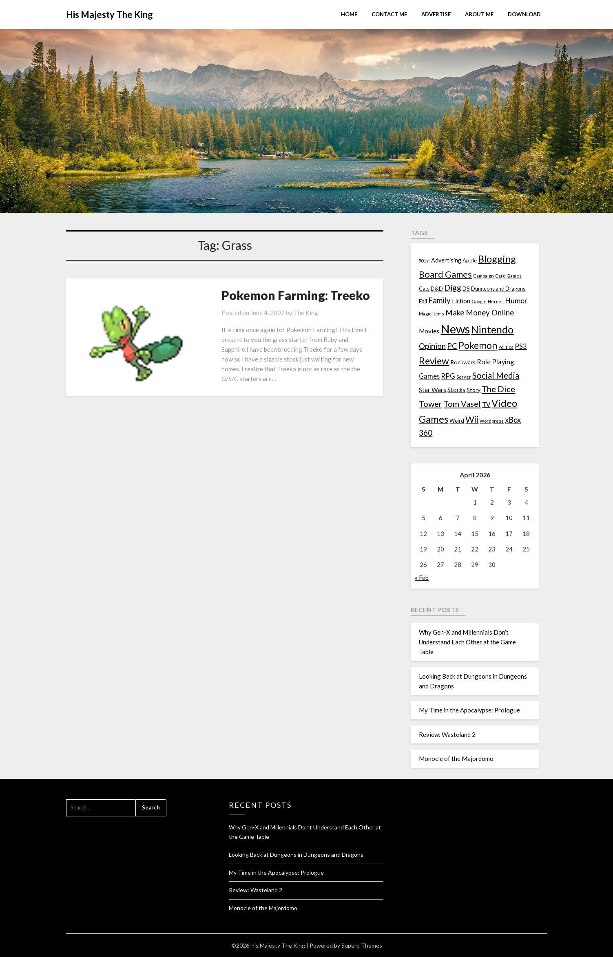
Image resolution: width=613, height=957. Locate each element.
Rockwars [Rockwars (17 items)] (463, 362)
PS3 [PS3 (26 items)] (521, 346)
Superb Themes (361, 945)
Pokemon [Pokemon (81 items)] (477, 345)
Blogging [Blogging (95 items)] (497, 259)
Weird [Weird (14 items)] (456, 420)
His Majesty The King (109, 14)
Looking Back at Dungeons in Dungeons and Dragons (296, 854)
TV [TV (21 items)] (486, 404)
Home (349, 14)
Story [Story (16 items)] (473, 389)
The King (289, 312)
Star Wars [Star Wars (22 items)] (432, 389)
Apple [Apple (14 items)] (470, 260)
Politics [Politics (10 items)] (505, 347)
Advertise (436, 14)
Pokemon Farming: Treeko (279, 295)
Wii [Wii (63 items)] (471, 419)
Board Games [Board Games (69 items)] (445, 274)
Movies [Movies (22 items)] (429, 331)
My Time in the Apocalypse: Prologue (469, 710)
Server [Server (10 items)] (463, 376)
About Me (479, 14)
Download (524, 14)
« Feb (422, 577)
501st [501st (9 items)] (424, 260)
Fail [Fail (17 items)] (423, 301)
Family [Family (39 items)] (439, 300)
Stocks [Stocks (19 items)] (456, 389)
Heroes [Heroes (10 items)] (496, 301)
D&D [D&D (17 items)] (437, 288)
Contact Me (389, 14)
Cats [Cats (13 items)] (424, 289)
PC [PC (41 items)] (452, 346)
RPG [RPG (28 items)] (448, 376)
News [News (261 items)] (455, 329)
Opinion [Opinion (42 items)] (432, 346)
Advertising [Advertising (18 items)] (446, 260)
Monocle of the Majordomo (456, 758)
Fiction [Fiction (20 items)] (461, 300)
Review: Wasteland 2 (447, 734)
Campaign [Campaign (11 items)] (483, 275)
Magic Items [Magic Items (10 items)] (431, 313)
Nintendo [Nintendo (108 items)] (492, 329)
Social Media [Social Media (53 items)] (495, 375)
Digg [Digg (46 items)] (452, 287)
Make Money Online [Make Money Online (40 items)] (479, 312)
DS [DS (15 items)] (466, 288)
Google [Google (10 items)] (479, 301)
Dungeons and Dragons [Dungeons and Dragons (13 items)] (498, 289)
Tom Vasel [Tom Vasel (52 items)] (462, 403)
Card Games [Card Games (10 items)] (508, 275)
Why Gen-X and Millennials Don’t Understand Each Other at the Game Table (467, 642)
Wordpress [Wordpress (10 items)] (492, 420)
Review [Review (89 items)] (434, 360)
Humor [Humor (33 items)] (516, 300)
